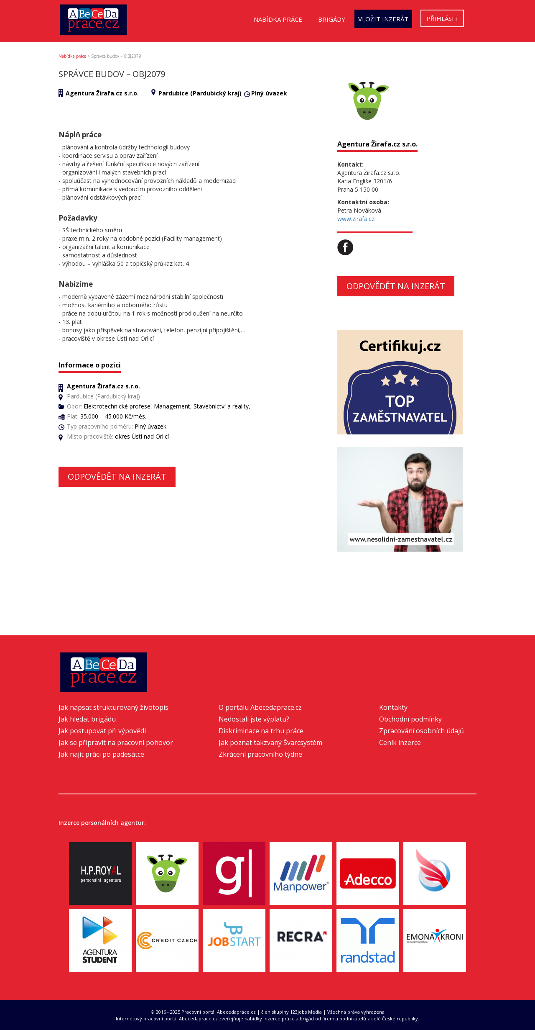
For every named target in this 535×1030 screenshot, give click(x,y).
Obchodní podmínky (410, 719)
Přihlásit (442, 18)
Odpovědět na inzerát (117, 476)
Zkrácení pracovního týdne (260, 754)
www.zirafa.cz (355, 219)
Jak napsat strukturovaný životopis (113, 707)
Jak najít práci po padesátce (101, 754)
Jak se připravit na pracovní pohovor (116, 742)
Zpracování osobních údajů (421, 730)
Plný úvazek (269, 93)
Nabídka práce (278, 19)
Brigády (331, 19)
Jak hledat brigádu (87, 719)
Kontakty (393, 707)
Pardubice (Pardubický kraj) (200, 93)
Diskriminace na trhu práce (261, 730)
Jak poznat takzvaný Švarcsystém (270, 742)
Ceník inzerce (400, 742)
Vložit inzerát (383, 19)
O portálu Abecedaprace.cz (260, 707)
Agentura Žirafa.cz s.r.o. (102, 93)
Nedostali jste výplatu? (254, 719)
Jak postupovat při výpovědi (102, 730)
